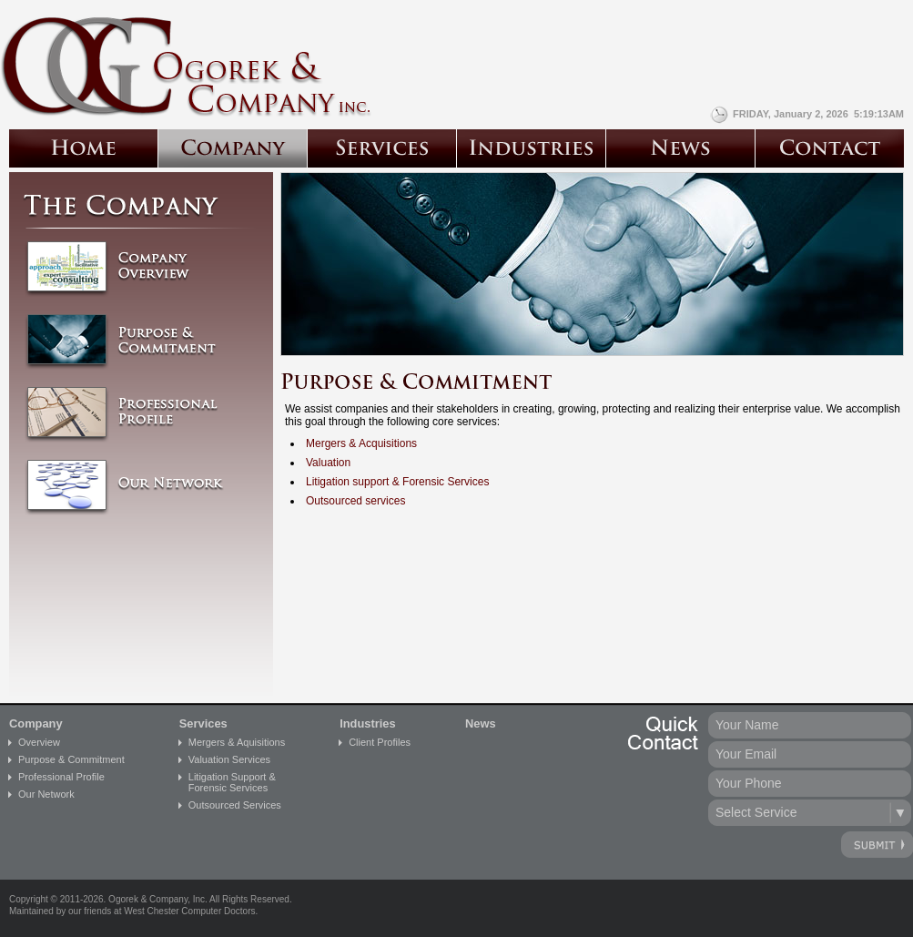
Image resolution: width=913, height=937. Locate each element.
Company (36, 723)
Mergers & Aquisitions (236, 742)
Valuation (328, 462)
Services (203, 723)
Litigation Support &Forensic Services (232, 782)
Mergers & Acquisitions (361, 443)
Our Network (46, 794)
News (480, 723)
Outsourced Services (234, 805)
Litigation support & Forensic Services (397, 481)
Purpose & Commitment (71, 759)
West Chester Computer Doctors (189, 911)
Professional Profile (61, 776)
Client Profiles (380, 742)
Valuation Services (229, 759)
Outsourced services (355, 500)
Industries (367, 723)
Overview (39, 742)
